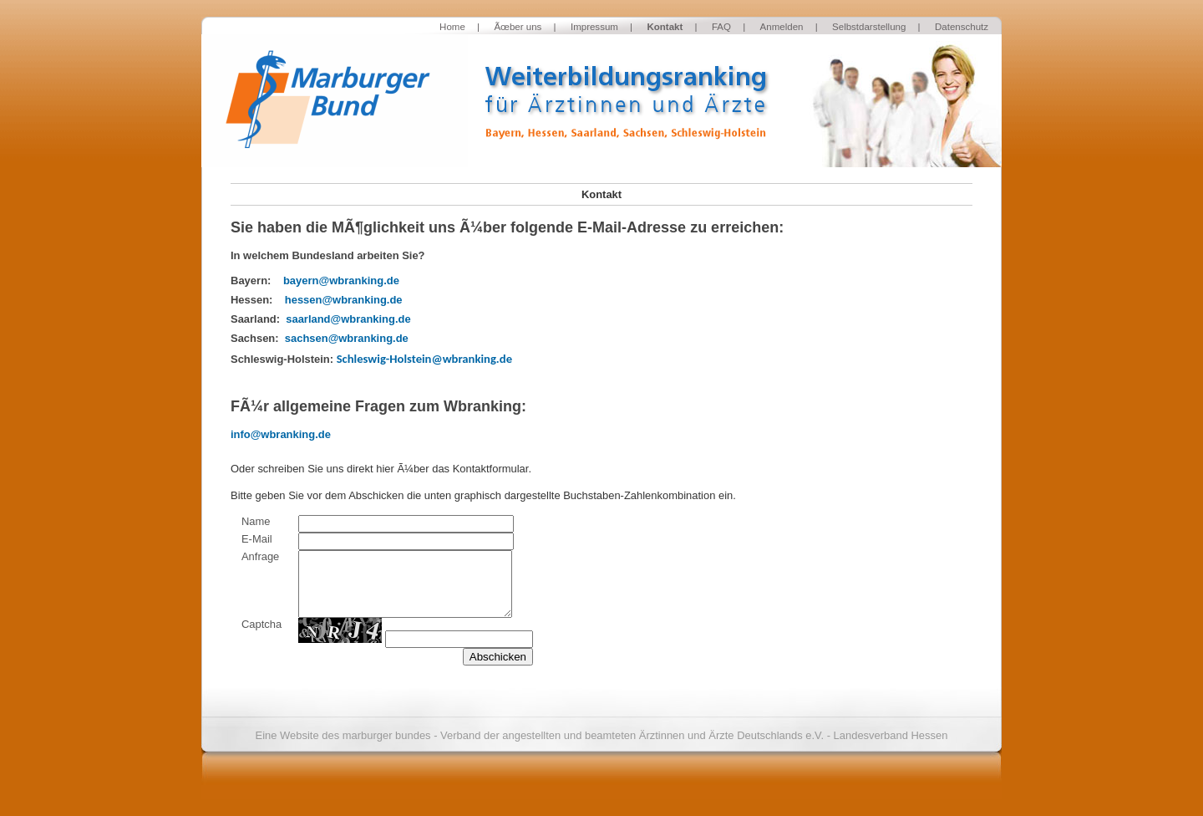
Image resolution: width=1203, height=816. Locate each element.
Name (256, 521)
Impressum (594, 27)
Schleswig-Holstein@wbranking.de (424, 358)
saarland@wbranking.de (348, 319)
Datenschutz (961, 27)
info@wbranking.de (281, 434)
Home (452, 27)
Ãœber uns (517, 27)
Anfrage (260, 556)
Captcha (261, 624)
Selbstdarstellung (869, 27)
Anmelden (782, 27)
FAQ (721, 27)
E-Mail (256, 539)
